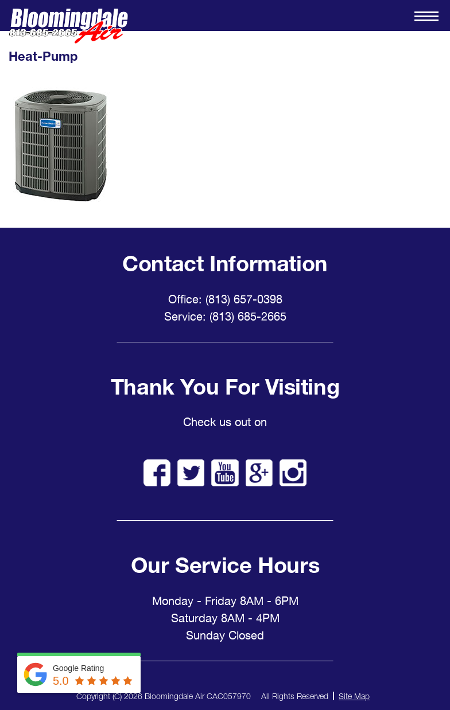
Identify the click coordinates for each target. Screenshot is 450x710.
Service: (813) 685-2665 (225, 316)
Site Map (354, 696)
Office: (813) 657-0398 (225, 299)
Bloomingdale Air (68, 26)
